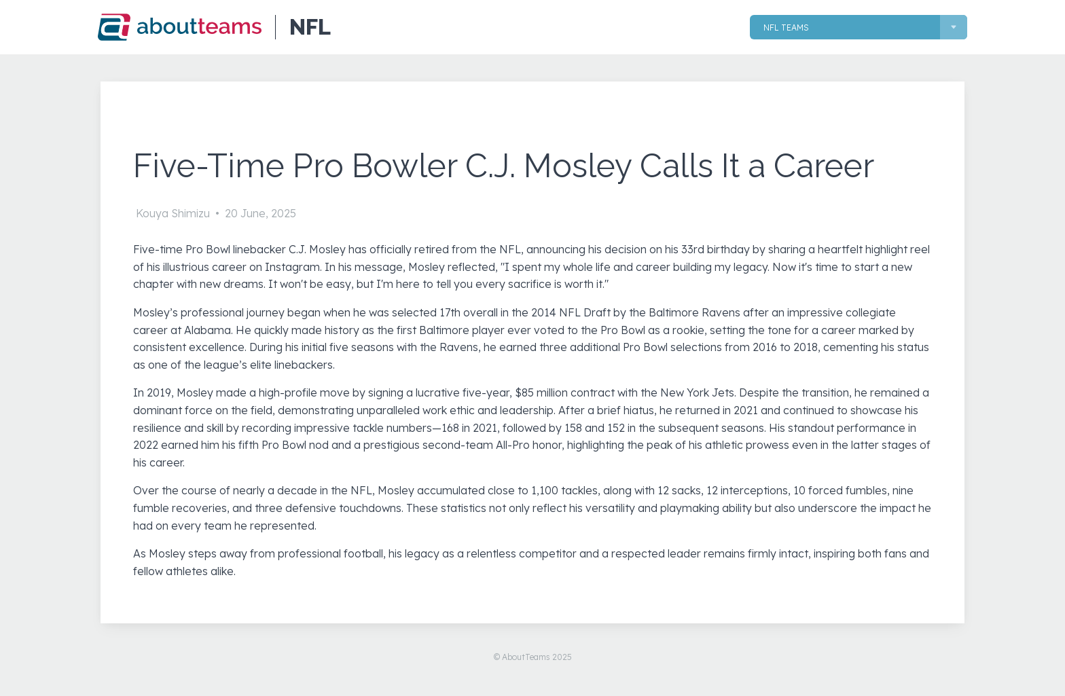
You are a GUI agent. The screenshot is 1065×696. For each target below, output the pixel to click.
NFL (310, 27)
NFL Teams (786, 27)
